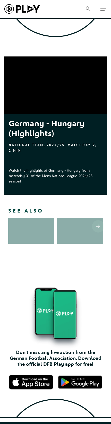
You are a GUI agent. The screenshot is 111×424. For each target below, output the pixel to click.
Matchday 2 (81, 145)
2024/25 (56, 145)
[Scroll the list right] (98, 226)
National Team (26, 145)
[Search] (88, 9)
